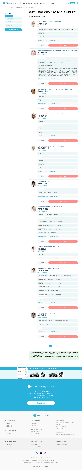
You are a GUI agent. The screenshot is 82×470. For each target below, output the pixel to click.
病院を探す (33, 423)
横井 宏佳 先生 (43, 53)
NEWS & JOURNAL (35, 433)
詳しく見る (63, 45)
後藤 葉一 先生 (43, 91)
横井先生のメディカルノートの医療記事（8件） (48, 79)
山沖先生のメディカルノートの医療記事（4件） (48, 136)
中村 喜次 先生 (43, 209)
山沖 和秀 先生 (43, 116)
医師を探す (11, 7)
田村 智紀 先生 (43, 270)
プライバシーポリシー (61, 426)
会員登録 (73, 3)
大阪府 (39, 93)
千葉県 (39, 211)
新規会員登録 (41, 403)
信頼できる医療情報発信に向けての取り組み (65, 422)
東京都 (39, 118)
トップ (4, 7)
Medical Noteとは (60, 420)
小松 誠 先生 (42, 249)
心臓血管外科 (44, 211)
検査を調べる (9, 426)
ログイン (67, 3)
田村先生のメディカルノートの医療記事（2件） (48, 303)
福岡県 (39, 55)
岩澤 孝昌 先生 (43, 24)
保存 (43, 45)
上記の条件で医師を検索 (13, 29)
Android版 (9, 446)
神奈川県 (39, 26)
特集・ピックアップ (35, 431)
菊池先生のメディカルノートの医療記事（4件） (48, 171)
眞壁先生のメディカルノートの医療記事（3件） (48, 196)
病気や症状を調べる (27, 3)
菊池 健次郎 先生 (43, 148)
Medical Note (34, 444)
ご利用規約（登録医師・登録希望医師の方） (65, 434)
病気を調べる (9, 423)
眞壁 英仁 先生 (43, 184)
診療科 (18, 16)
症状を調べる (9, 425)
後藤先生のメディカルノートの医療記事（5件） (48, 103)
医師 (9, 16)
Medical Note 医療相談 (37, 446)
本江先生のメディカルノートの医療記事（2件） (48, 332)
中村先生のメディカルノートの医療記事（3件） (48, 236)
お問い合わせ (59, 428)
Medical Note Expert (62, 444)
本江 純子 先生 (43, 315)
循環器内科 (44, 55)
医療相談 (36, 3)
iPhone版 (9, 444)
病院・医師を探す (44, 3)
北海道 (39, 150)
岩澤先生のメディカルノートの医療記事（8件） (48, 40)
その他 (52, 3)
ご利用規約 (58, 424)
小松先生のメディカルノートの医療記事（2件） (48, 258)
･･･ (55, 346)
